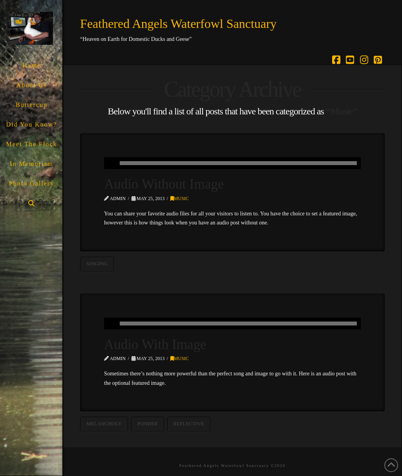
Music (179, 198)
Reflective (189, 423)
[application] (232, 163)
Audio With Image (155, 344)
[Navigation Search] (31, 203)
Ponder (147, 423)
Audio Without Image (164, 184)
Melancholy (104, 423)
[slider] (238, 163)
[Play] (110, 163)
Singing (96, 263)
